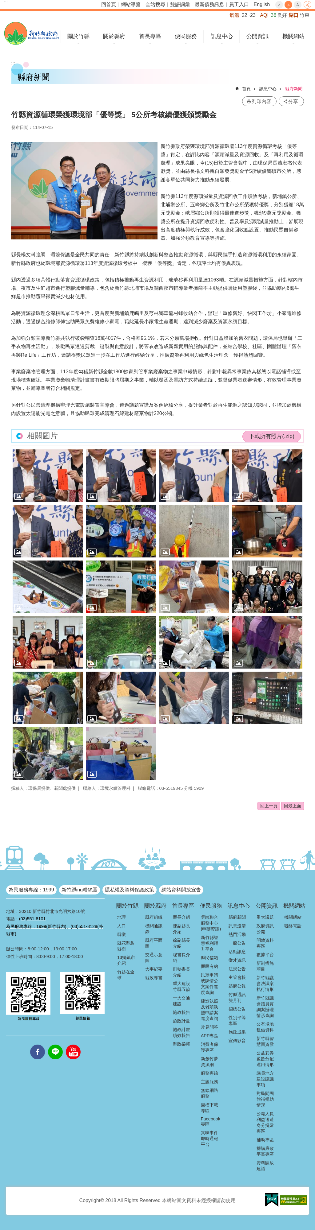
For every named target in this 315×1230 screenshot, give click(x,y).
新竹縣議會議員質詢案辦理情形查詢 (265, 1006)
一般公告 (237, 943)
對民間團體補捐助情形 (265, 1099)
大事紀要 (153, 969)
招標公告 (237, 1009)
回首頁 (108, 4)
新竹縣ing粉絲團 (80, 889)
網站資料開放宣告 (181, 889)
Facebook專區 (210, 1121)
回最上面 (292, 805)
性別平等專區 (237, 1020)
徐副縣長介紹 (181, 943)
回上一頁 (268, 805)
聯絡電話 (292, 925)
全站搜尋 (155, 4)
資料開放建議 (265, 1165)
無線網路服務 (209, 1093)
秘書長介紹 (181, 957)
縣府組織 (153, 917)
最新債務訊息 (209, 4)
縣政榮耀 (181, 1044)
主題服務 (209, 1081)
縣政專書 (153, 977)
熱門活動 (237, 934)
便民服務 (186, 36)
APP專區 (209, 1035)
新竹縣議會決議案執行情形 (265, 983)
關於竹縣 (78, 36)
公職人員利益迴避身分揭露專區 (265, 1122)
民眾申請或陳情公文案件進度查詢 (209, 983)
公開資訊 (257, 36)
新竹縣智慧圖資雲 (265, 1041)
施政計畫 (181, 1021)
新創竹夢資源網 (209, 1061)
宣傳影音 (237, 1040)
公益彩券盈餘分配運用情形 (265, 1058)
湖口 (293, 15)
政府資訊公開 (265, 928)
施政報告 (181, 1012)
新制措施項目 (265, 966)
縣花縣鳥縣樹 (125, 946)
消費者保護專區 (209, 1047)
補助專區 (265, 1139)
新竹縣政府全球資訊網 (31, 33)
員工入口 (239, 4)
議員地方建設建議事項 (265, 1079)
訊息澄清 (237, 925)
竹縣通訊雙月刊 (237, 997)
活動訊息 (237, 951)
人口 (121, 925)
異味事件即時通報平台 (209, 1138)
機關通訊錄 (153, 928)
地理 (121, 917)
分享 (307, 5)
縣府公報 (237, 986)
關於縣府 (114, 36)
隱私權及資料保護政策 (129, 889)
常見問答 (209, 1027)
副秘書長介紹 (181, 972)
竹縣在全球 (125, 974)
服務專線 (209, 1073)
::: (6, 2)
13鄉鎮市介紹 (126, 960)
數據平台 (265, 954)
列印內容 (261, 101)
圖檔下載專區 (209, 1107)
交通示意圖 (153, 957)
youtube (73, 1044)
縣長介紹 (181, 917)
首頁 (246, 88)
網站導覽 (131, 4)
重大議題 (265, 917)
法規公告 (237, 968)
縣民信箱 (209, 957)
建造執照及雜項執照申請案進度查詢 (209, 1010)
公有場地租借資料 (265, 1027)
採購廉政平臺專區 (265, 1151)
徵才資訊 (237, 960)
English (262, 4)
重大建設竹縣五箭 (181, 986)
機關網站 (293, 36)
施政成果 (237, 1032)
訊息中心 (222, 36)
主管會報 (237, 977)
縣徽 (121, 934)
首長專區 (150, 36)
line (55, 1044)
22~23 (249, 15)
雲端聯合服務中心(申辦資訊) (211, 923)
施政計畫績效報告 (181, 1032)
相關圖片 (42, 436)
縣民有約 (209, 966)
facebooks (37, 1044)
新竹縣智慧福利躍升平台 (209, 943)
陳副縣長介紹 (181, 928)
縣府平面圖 (153, 943)
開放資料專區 (265, 943)
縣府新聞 (293, 88)
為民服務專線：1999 (31, 889)
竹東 (304, 15)
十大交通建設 (181, 1000)
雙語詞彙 (180, 4)
